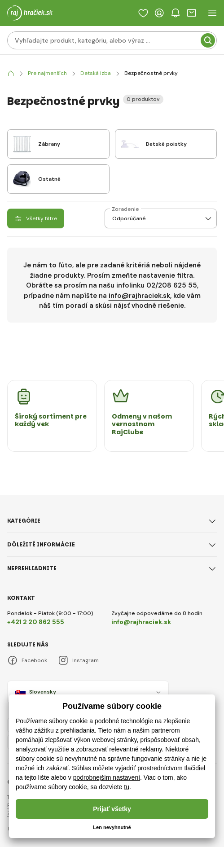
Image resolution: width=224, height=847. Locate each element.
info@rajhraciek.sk (139, 295)
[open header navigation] (212, 13)
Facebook (27, 660)
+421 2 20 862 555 (35, 622)
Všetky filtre (35, 218)
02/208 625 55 (171, 285)
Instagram (78, 660)
